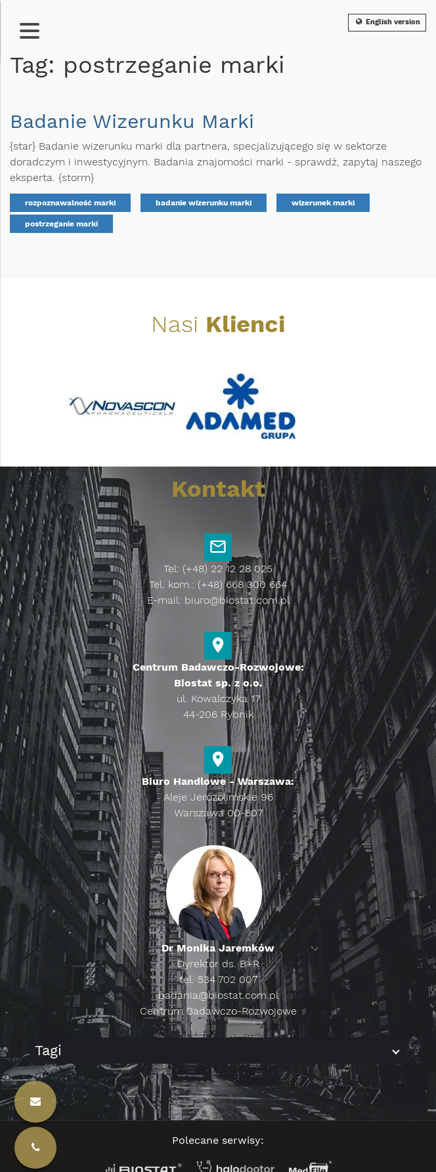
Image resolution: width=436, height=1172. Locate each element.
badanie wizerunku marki (203, 202)
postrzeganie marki (61, 223)
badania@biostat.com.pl (218, 995)
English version (387, 22)
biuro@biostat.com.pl (237, 600)
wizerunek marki (323, 202)
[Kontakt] (35, 1148)
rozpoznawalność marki (70, 202)
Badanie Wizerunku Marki (132, 121)
